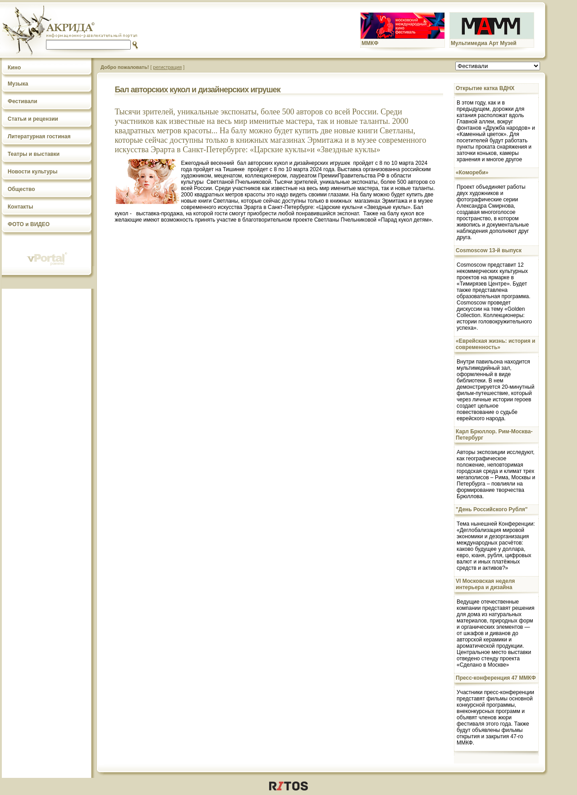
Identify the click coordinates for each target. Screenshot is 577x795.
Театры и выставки (34, 154)
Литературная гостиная (39, 136)
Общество (21, 189)
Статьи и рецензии (33, 119)
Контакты (20, 207)
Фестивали (22, 101)
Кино (14, 67)
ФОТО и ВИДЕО (29, 224)
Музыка (18, 84)
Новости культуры (32, 171)
